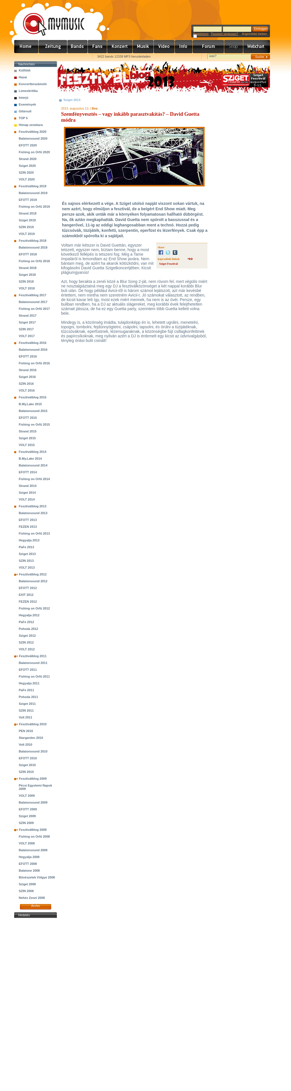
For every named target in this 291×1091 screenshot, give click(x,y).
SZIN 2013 (26, 560)
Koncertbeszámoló (33, 84)
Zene (143, 46)
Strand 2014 (27, 485)
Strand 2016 (27, 370)
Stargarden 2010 (31, 737)
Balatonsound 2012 (33, 581)
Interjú (23, 97)
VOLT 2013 (27, 567)
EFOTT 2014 (28, 472)
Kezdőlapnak (50, 57)
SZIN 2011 (26, 710)
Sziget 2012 (27, 635)
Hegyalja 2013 (29, 540)
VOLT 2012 (27, 649)
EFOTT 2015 (28, 417)
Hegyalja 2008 (29, 857)
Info (184, 46)
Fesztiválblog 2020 (32, 131)
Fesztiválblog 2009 (33, 778)
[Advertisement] (35, 1004)
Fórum (208, 46)
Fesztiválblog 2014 (32, 451)
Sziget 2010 (27, 765)
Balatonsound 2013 (33, 513)
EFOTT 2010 (28, 758)
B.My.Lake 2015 (30, 404)
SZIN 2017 (26, 329)
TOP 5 (23, 118)
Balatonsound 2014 (33, 465)
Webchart (256, 46)
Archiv (35, 905)
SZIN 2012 (26, 642)
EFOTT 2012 (28, 588)
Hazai (23, 77)
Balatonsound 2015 (33, 411)
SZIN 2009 (26, 823)
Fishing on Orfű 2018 (34, 261)
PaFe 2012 (26, 622)
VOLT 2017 (27, 336)
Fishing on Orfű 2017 (34, 308)
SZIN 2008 (26, 891)
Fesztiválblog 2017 (32, 295)
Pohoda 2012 (28, 628)
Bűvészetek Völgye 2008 (37, 877)
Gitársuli (25, 111)
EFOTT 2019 (28, 199)
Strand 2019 (27, 213)
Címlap (26, 46)
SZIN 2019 (26, 227)
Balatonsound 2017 (33, 302)
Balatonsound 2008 (33, 850)
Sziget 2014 (27, 492)
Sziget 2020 (27, 165)
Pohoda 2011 (28, 697)
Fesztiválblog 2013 (32, 506)
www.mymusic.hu (49, 18)
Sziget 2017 (27, 322)
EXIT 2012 (26, 594)
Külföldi (24, 70)
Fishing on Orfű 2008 (34, 836)
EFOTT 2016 (28, 356)
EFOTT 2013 (28, 520)
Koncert (120, 46)
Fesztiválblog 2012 (33, 574)
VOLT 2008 (27, 843)
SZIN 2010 (26, 771)
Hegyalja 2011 (29, 683)
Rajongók (97, 46)
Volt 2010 (25, 744)
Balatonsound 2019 (33, 193)
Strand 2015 (27, 431)
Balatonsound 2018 (33, 247)
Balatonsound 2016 (33, 349)
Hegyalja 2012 (29, 615)
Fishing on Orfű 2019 (34, 206)
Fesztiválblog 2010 (33, 724)
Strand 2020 (27, 159)
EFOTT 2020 (28, 145)
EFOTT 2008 (28, 863)
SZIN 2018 (26, 281)
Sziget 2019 (27, 220)
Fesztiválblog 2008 (33, 829)
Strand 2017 (27, 315)
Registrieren (201, 33)
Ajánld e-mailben (74, 57)
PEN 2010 (26, 731)
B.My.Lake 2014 (30, 458)
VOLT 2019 (27, 234)
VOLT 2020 (27, 179)
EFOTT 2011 (28, 669)
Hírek (53, 46)
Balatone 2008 (29, 870)
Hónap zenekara (31, 125)
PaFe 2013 (26, 547)
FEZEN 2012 (28, 601)
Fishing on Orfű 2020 (34, 152)
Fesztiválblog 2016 (32, 342)
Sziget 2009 (27, 816)
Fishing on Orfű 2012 (34, 608)
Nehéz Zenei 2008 (32, 897)
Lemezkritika (28, 91)
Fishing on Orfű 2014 (34, 479)
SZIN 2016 (26, 383)
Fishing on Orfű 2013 (34, 533)
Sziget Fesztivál (168, 263)
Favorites (26, 57)
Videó (164, 46)
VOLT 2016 (27, 390)
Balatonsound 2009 (33, 802)
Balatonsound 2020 (33, 138)
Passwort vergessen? (224, 33)
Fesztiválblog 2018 (32, 240)
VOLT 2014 (27, 499)
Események (27, 104)
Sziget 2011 (27, 703)
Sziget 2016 (27, 377)
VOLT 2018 (27, 288)
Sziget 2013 (27, 554)
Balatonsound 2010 (33, 751)
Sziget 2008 (27, 884)
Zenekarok (77, 46)
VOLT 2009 (27, 795)
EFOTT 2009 (28, 809)
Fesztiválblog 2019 (32, 186)
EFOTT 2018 (28, 254)
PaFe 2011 (26, 690)
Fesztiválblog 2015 (32, 397)
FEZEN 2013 (28, 526)
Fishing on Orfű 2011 (34, 676)
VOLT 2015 (27, 445)
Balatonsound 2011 (33, 663)
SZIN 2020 (26, 172)
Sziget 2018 (27, 274)
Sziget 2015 (27, 438)
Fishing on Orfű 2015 (34, 424)
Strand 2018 (27, 268)
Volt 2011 (25, 717)
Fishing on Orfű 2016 (34, 363)
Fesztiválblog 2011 (33, 656)
